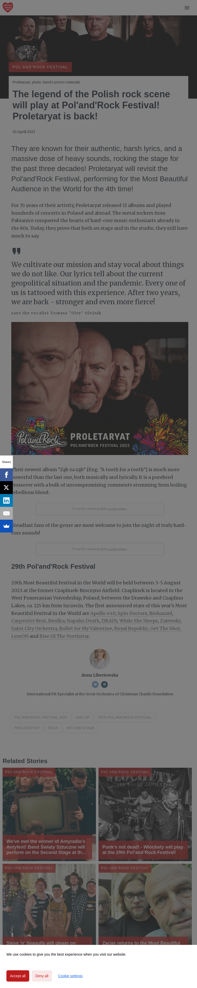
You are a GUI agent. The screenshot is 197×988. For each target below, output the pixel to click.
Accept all (18, 976)
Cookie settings (70, 976)
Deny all (41, 976)
